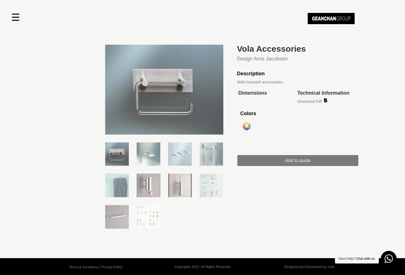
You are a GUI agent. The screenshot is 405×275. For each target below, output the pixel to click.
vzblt (330, 267)
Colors (248, 113)
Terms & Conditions (83, 267)
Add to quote (298, 160)
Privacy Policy (112, 267)
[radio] (246, 126)
